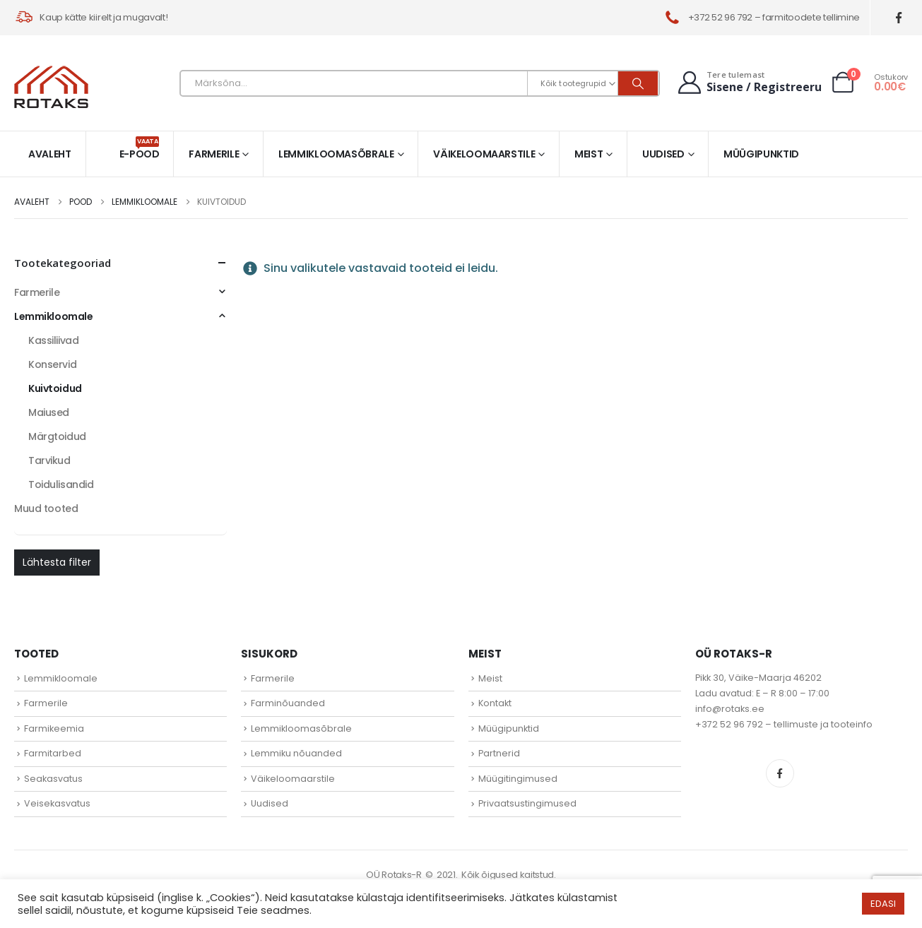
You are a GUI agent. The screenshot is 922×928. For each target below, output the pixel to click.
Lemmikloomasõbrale (336, 154)
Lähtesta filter (57, 562)
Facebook (780, 773)
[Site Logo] (51, 87)
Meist (588, 154)
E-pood (139, 148)
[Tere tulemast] (748, 82)
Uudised (663, 154)
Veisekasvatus (57, 803)
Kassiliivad (53, 340)
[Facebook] (899, 18)
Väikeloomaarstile (484, 154)
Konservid (52, 364)
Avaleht (49, 154)
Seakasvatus (53, 779)
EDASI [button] (883, 903)
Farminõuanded (288, 703)
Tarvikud (49, 460)
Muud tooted (46, 508)
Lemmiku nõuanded (296, 753)
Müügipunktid (761, 154)
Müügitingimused (517, 779)
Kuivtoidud (55, 388)
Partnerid (499, 753)
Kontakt (495, 703)
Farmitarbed (52, 753)
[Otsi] (638, 83)
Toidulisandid (61, 484)
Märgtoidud (57, 436)
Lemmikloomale (53, 316)
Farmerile (214, 154)
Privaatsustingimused (527, 803)
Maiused (48, 412)
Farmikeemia (54, 728)
